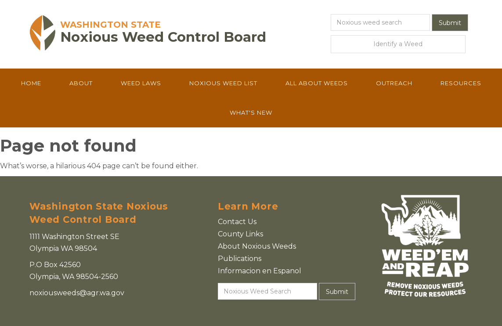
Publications (239, 258)
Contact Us (237, 221)
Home (31, 83)
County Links (240, 234)
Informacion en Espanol (259, 271)
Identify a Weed (398, 44)
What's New (251, 112)
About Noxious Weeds (257, 246)
